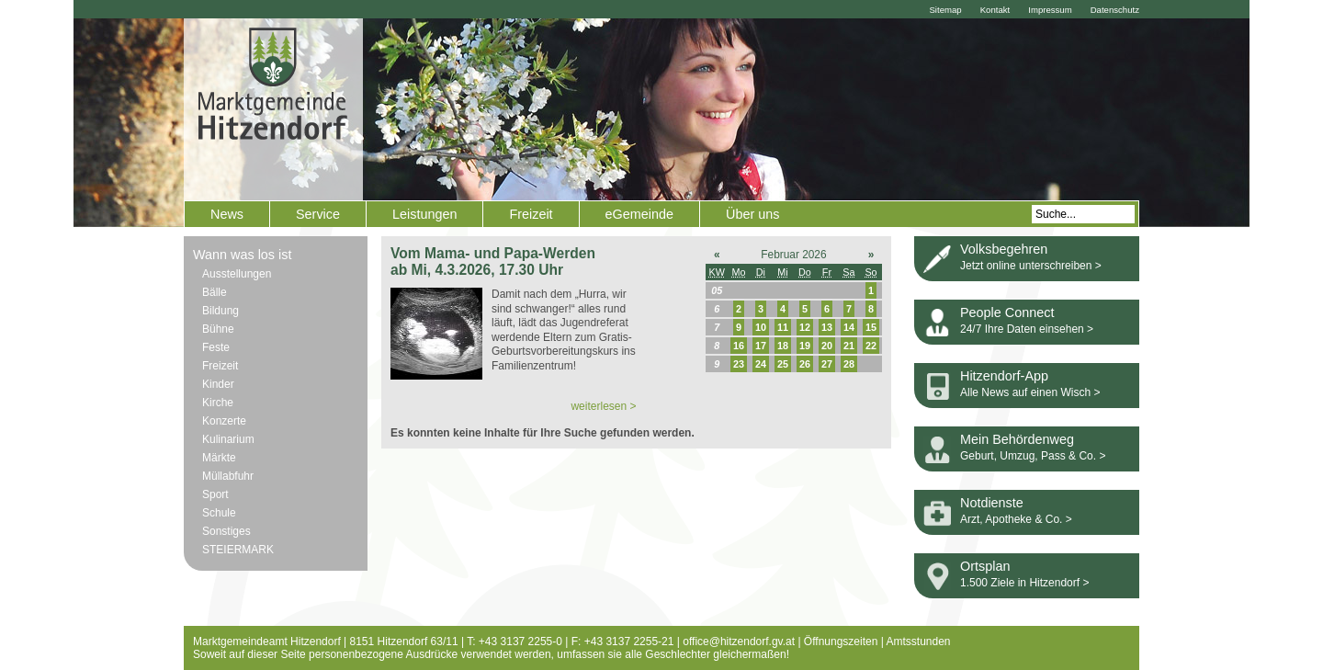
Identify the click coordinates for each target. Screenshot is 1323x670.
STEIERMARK (238, 549)
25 (782, 363)
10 (760, 327)
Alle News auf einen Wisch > (1030, 392)
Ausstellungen (236, 273)
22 (870, 345)
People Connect (1007, 312)
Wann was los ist (242, 254)
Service (318, 214)
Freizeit (530, 214)
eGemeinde (639, 214)
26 (804, 363)
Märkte (219, 457)
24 (760, 363)
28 (848, 363)
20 (826, 345)
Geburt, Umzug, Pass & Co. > (1032, 455)
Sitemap (945, 10)
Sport (215, 494)
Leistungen (424, 214)
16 (738, 345)
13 (826, 327)
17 (760, 345)
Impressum (1049, 10)
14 (848, 327)
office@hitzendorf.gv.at (739, 641)
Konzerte (224, 420)
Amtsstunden (919, 641)
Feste (216, 347)
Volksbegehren (1003, 249)
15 (870, 327)
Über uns (752, 214)
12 (804, 327)
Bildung (220, 310)
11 (782, 327)
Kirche (217, 402)
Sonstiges (226, 531)
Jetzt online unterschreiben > (1031, 265)
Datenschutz (1115, 10)
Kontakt (995, 10)
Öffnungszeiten (841, 641)
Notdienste (991, 502)
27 (826, 363)
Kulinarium (228, 439)
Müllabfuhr (228, 476)
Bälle (214, 292)
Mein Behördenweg (1017, 439)
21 (848, 345)
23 (738, 363)
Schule (219, 512)
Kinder (218, 384)
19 (804, 345)
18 (782, 345)
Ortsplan (985, 566)
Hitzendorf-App (1004, 376)
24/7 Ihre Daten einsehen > (1026, 329)
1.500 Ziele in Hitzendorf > (1024, 582)
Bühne (218, 329)
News (226, 214)
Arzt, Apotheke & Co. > (1016, 519)
